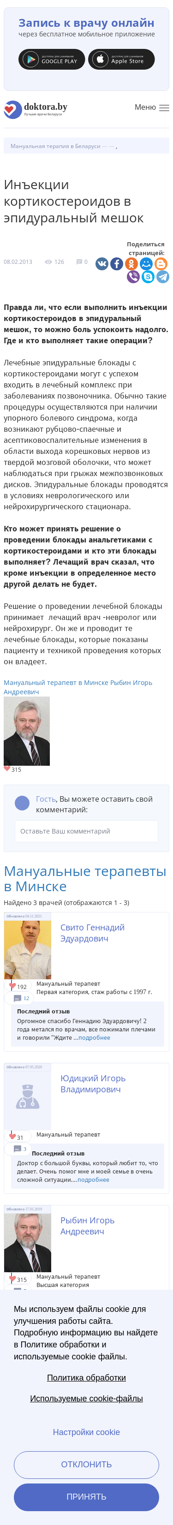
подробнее (94, 1037)
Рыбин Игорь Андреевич (87, 1226)
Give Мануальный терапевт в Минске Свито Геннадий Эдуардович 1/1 (13, 986)
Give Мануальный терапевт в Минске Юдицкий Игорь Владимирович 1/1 (13, 1137)
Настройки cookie (86, 1432)
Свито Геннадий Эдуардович (92, 933)
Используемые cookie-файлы (86, 1398)
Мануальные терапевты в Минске (85, 878)
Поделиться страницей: (146, 248)
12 (26, 998)
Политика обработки (86, 1377)
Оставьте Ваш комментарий (86, 831)
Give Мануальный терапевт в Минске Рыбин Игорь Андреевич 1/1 (8, 769)
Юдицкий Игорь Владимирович (93, 1083)
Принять (86, 1496)
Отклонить (86, 1464)
